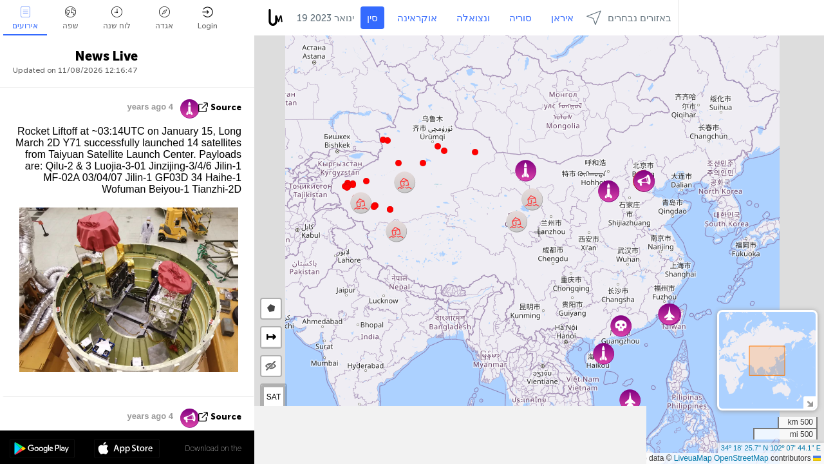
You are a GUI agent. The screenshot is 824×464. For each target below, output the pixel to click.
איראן (562, 18)
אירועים (25, 18)
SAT (274, 396)
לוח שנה (117, 18)
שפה (70, 18)
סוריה (520, 18)
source (226, 107)
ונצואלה (473, 18)
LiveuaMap (693, 458)
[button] (374, 207)
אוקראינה (417, 18)
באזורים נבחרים (628, 17)
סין (372, 18)
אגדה (164, 18)
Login (208, 18)
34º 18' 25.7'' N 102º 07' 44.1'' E (771, 448)
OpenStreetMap (741, 458)
